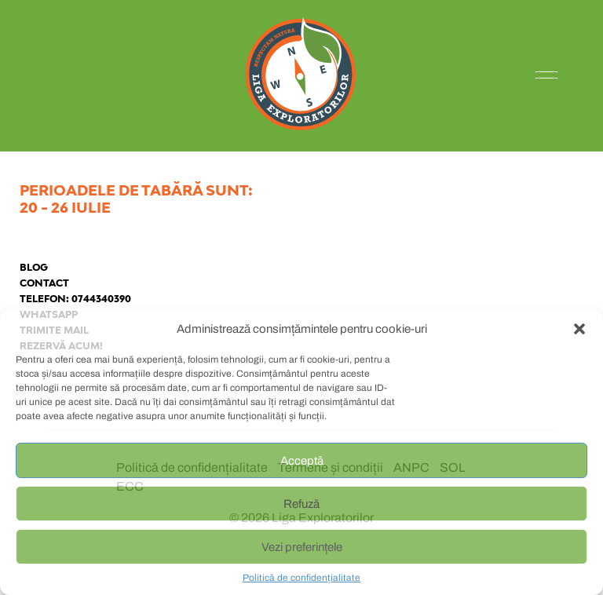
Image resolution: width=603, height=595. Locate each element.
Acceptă (301, 460)
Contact (44, 283)
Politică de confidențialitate (301, 577)
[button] (579, 329)
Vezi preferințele (301, 547)
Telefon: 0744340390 (75, 299)
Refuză (301, 504)
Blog (34, 267)
